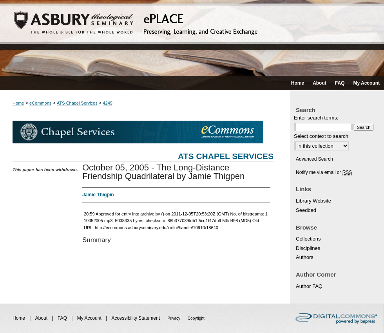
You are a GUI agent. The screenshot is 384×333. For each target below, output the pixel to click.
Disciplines (308, 248)
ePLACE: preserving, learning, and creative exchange (192, 38)
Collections (308, 239)
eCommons (40, 103)
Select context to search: (322, 136)
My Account (90, 318)
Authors (304, 257)
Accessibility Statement (136, 318)
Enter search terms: (316, 118)
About (42, 318)
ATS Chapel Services (77, 103)
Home (18, 103)
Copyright (196, 318)
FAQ (63, 318)
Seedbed (306, 210)
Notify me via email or (324, 172)
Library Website (313, 201)
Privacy (174, 318)
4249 (107, 103)
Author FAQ (309, 286)
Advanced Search (314, 159)
